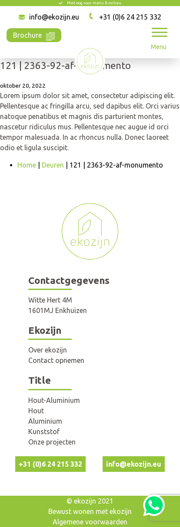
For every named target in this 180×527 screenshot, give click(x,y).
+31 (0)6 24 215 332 (130, 17)
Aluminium (45, 421)
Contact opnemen (56, 360)
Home (26, 165)
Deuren (53, 165)
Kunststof (44, 431)
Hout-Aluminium (54, 400)
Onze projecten (52, 442)
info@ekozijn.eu (54, 17)
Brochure (34, 34)
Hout (36, 411)
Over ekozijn (47, 350)
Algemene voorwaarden (90, 522)
